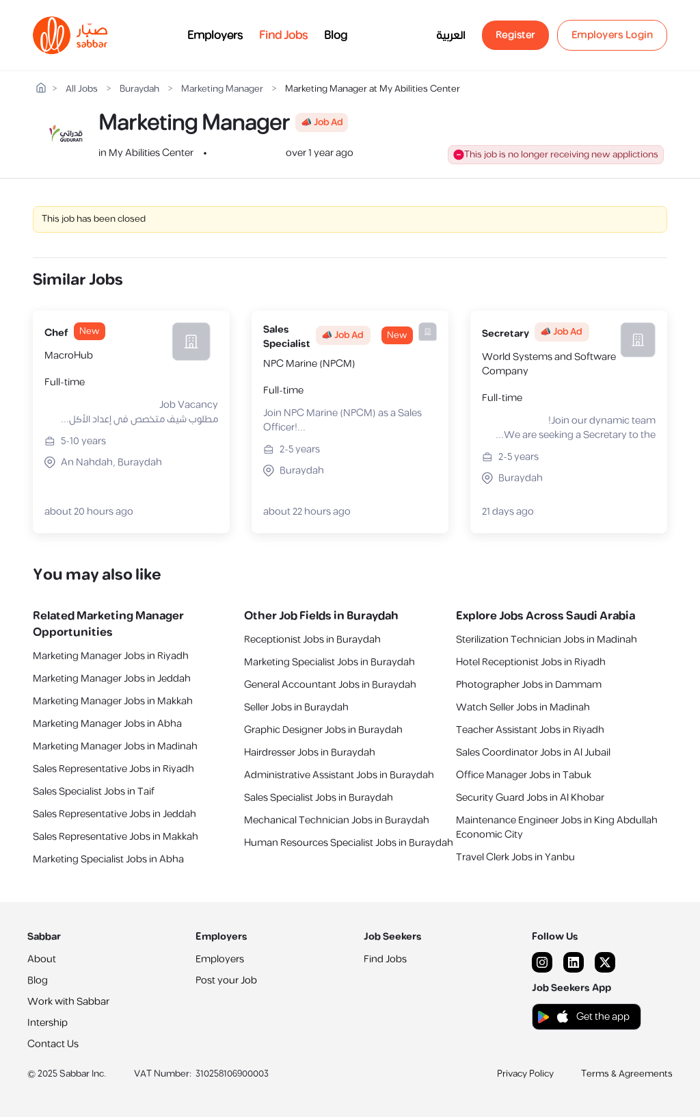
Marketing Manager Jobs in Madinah (115, 746)
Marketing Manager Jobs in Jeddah (112, 678)
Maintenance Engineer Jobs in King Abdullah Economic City (557, 827)
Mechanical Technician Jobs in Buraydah (336, 820)
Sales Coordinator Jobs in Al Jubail (533, 752)
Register (515, 35)
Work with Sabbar (68, 1001)
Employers (215, 35)
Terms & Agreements (627, 1073)
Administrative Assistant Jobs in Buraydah (339, 775)
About (41, 959)
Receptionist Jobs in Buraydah (312, 639)
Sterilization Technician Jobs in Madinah (546, 639)
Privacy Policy (525, 1073)
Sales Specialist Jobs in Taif (93, 791)
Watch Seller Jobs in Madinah (523, 707)
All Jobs (82, 89)
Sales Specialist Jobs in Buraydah (318, 798)
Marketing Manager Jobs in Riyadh (111, 656)
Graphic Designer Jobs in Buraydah (323, 730)
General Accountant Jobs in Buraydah (330, 685)
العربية (451, 35)
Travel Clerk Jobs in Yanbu (515, 857)
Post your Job (226, 980)
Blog (335, 35)
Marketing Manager (222, 89)
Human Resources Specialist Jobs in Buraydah (348, 843)
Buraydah (139, 89)
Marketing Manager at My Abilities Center (372, 89)
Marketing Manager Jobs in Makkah (113, 701)
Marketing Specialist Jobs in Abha (108, 859)
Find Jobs (283, 35)
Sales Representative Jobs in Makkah (115, 837)
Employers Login (612, 35)
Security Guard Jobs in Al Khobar (530, 798)
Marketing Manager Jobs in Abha (107, 724)
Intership (47, 1023)
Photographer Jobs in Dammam (529, 685)
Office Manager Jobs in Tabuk (523, 775)
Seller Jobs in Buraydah (296, 707)
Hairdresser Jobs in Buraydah (309, 752)
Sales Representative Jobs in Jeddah (114, 814)
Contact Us (53, 1044)
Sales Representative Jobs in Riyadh (113, 769)
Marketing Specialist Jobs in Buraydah (329, 662)
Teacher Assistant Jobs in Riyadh (530, 730)
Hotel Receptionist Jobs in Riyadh (531, 662)
